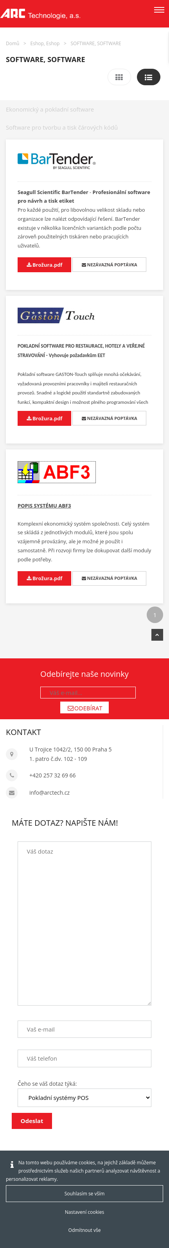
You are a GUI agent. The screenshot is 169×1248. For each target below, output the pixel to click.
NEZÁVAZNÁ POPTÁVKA (109, 265)
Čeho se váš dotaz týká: (47, 1083)
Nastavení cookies (84, 1212)
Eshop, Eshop (45, 43)
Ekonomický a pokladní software (50, 109)
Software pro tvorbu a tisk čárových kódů (62, 127)
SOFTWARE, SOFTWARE (96, 43)
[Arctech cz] (40, 14)
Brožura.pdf (45, 264)
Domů (12, 43)
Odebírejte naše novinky (84, 674)
